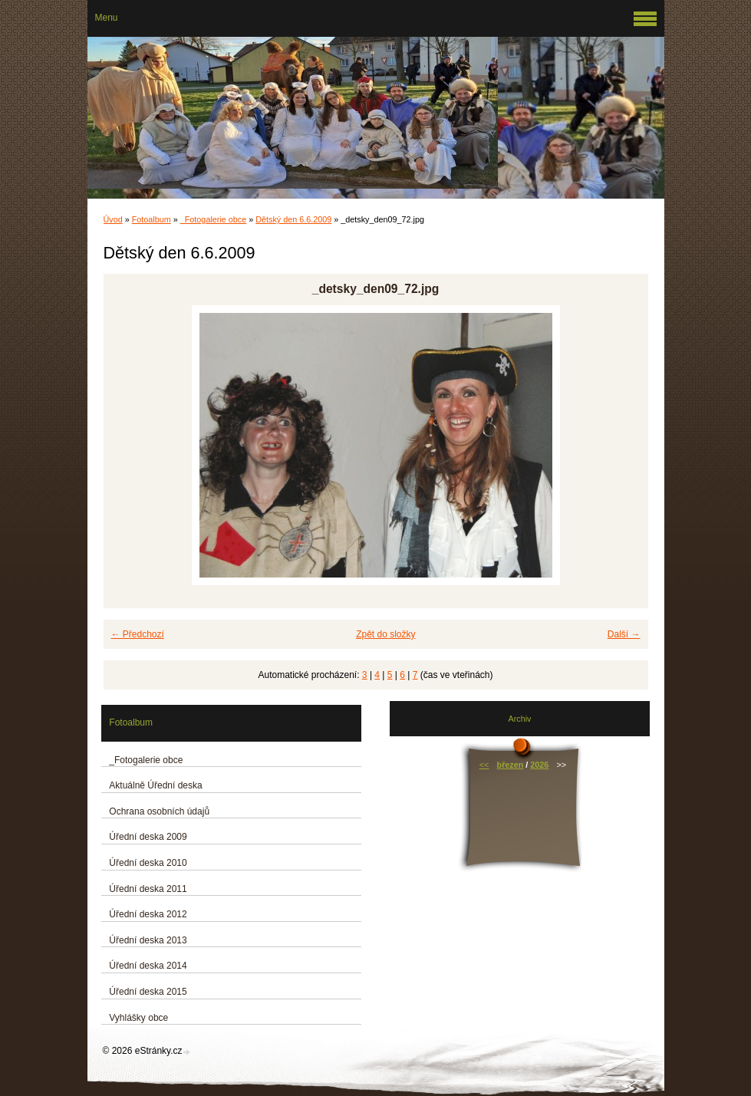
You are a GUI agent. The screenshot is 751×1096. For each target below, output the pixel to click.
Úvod (113, 219)
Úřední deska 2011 (147, 889)
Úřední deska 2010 (147, 862)
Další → (624, 634)
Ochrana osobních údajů (159, 811)
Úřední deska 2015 (147, 991)
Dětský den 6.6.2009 (293, 219)
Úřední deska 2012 (147, 914)
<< (484, 764)
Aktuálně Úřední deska (155, 785)
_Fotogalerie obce (213, 219)
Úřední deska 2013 (147, 940)
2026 (539, 764)
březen (510, 764)
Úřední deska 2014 (147, 965)
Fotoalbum (151, 219)
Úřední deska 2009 (147, 836)
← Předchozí (137, 634)
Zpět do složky (385, 634)
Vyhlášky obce (138, 1017)
